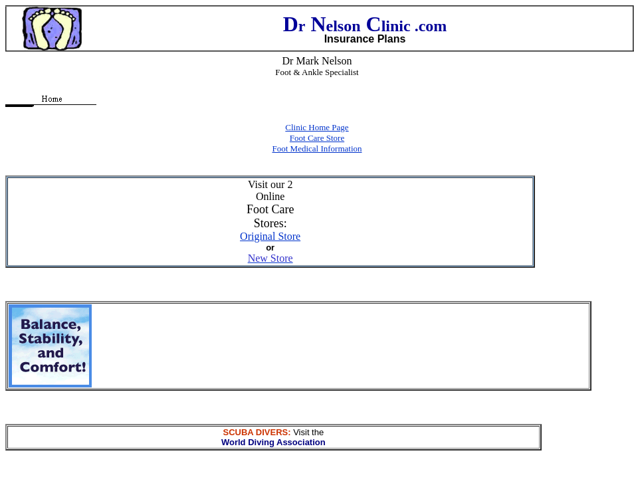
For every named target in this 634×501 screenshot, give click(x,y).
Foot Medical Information (317, 148)
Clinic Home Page (316, 127)
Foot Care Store (317, 138)
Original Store (270, 236)
